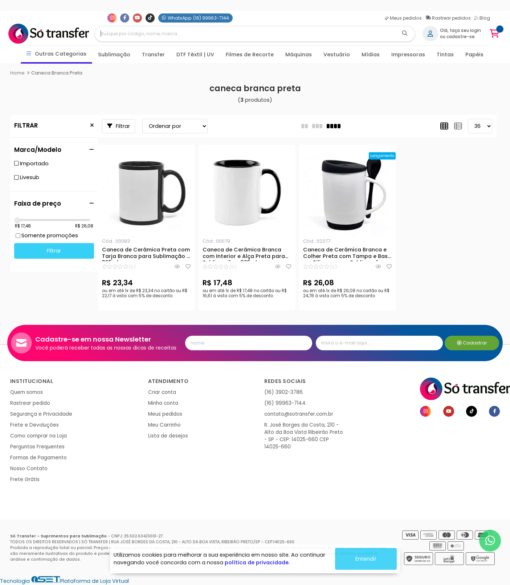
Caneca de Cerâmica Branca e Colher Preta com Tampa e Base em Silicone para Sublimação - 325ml (347, 254)
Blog (482, 18)
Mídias (371, 54)
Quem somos (26, 392)
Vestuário (336, 54)
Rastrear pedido (30, 403)
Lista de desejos (168, 435)
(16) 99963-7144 (285, 403)
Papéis (474, 54)
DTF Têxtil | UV (195, 54)
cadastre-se (460, 37)
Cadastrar (472, 343)
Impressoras (408, 54)
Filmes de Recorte (250, 54)
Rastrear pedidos (448, 18)
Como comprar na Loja (38, 435)
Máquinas (298, 54)
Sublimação (114, 54)
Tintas (445, 54)
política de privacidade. (257, 562)
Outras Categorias (56, 54)
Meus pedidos (403, 18)
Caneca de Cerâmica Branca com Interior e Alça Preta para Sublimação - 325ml (244, 254)
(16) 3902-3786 (283, 392)
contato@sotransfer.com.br (298, 414)
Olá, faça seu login (460, 30)
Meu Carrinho (164, 424)
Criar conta (162, 392)
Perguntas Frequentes (37, 446)
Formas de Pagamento (38, 457)
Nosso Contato (29, 468)
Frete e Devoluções (34, 424)
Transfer (153, 54)
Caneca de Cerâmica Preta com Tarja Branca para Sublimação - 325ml (146, 254)
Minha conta (163, 403)
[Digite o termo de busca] (245, 34)
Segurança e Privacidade (41, 414)
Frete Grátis (25, 479)
